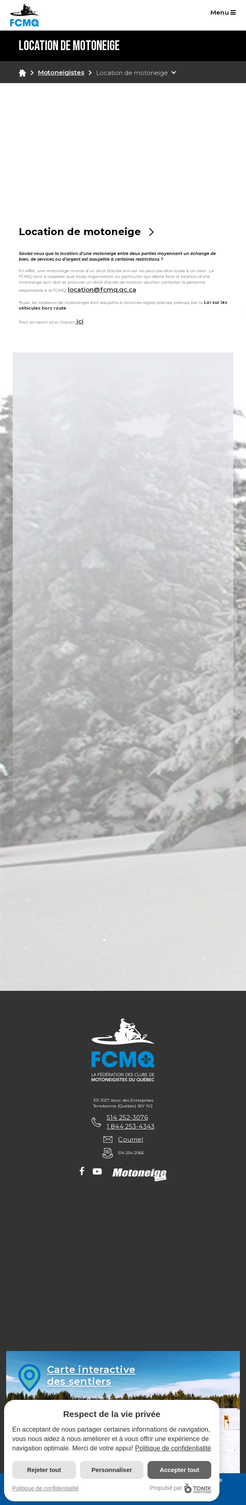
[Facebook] (82, 1172)
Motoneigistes (61, 72)
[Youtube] (97, 1172)
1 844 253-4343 (130, 1126)
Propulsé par (180, 1488)
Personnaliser (112, 1469)
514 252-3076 (127, 1117)
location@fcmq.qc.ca (102, 289)
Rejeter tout (44, 1469)
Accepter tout (179, 1469)
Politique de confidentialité (173, 1448)
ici (79, 321)
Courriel (130, 1139)
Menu (223, 12)
